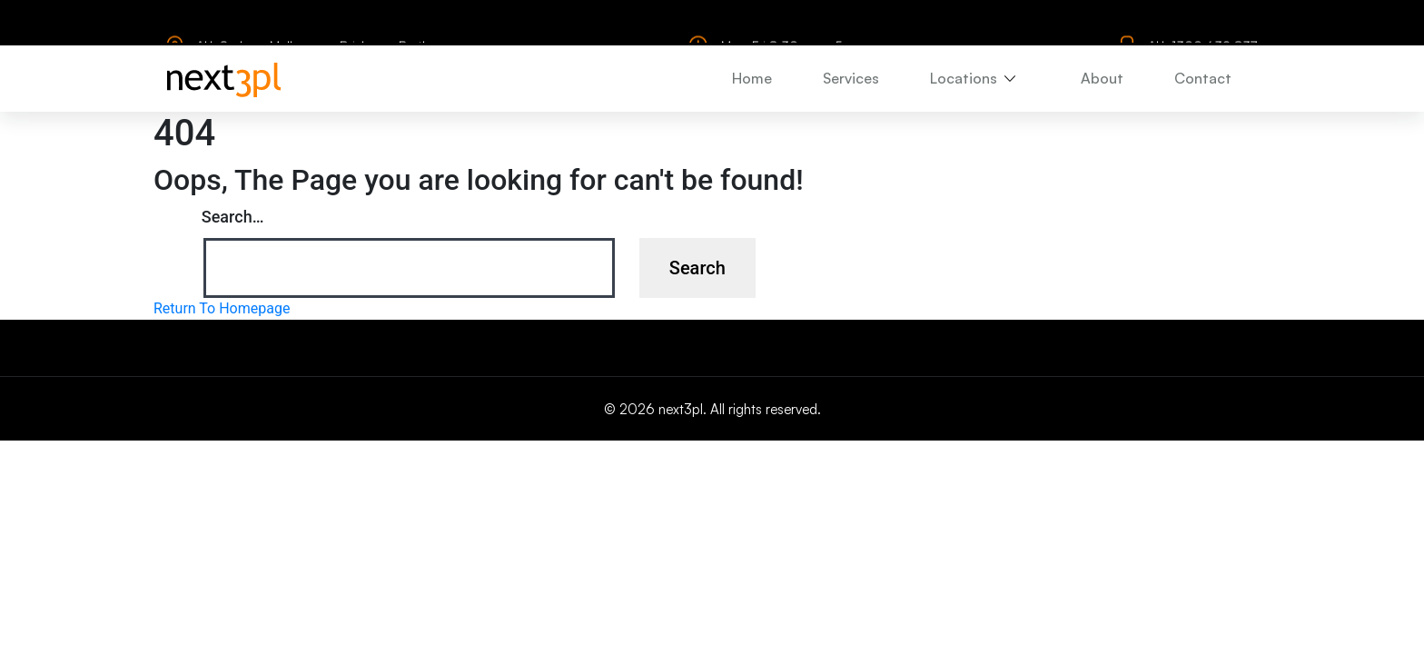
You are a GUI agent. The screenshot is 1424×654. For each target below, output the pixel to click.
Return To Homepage (221, 308)
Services (851, 77)
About (1102, 77)
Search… (233, 216)
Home (752, 77)
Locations (963, 77)
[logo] (224, 78)
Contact (1202, 77)
